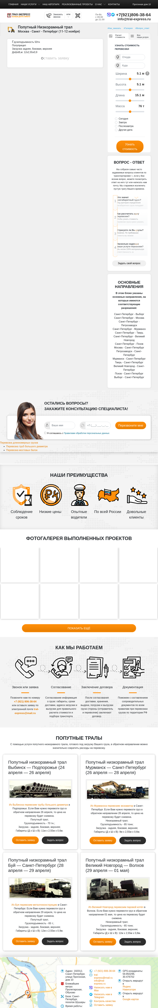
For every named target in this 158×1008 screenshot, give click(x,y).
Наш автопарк (51, 4)
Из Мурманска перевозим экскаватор (111, 805)
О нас (98, 4)
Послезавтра (126, 126)
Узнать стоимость (130, 147)
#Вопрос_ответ (142, 28)
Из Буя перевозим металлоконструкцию (34, 904)
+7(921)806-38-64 (133, 14)
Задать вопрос (55, 840)
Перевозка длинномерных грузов (23, 451)
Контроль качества (105, 1001)
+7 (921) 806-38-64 (25, 701)
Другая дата (125, 130)
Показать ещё (79, 627)
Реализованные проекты (77, 4)
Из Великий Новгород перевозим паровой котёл (116, 907)
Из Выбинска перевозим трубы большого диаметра (38, 804)
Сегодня (123, 118)
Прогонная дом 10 (142, 4)
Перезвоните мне (130, 433)
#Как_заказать (114, 28)
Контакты (114, 4)
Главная (13, 4)
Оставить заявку (55, 58)
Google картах (131, 999)
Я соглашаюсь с (55, 441)
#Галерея (128, 28)
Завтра (123, 122)
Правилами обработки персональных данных (86, 441)
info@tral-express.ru (134, 19)
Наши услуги (28, 4)
